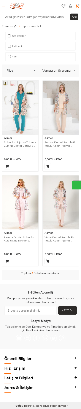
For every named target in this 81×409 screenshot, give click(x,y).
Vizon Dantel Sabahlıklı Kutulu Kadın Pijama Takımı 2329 (59, 239)
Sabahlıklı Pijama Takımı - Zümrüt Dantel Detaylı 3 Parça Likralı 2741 (20, 144)
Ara (74, 16)
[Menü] (3, 6)
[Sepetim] (77, 6)
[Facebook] (36, 338)
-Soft (17, 405)
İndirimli (15, 46)
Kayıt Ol (67, 310)
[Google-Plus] (44, 338)
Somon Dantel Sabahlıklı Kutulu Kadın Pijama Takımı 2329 (60, 144)
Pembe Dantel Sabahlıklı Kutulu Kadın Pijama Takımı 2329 (19, 239)
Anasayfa (9, 26)
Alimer (8, 138)
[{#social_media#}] (19, 338)
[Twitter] (53, 338)
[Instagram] (27, 338)
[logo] (17, 6)
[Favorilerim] (63, 6)
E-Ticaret (26, 405)
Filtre (21, 70)
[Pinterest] (62, 338)
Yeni (12, 56)
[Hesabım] (70, 6)
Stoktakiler (16, 35)
